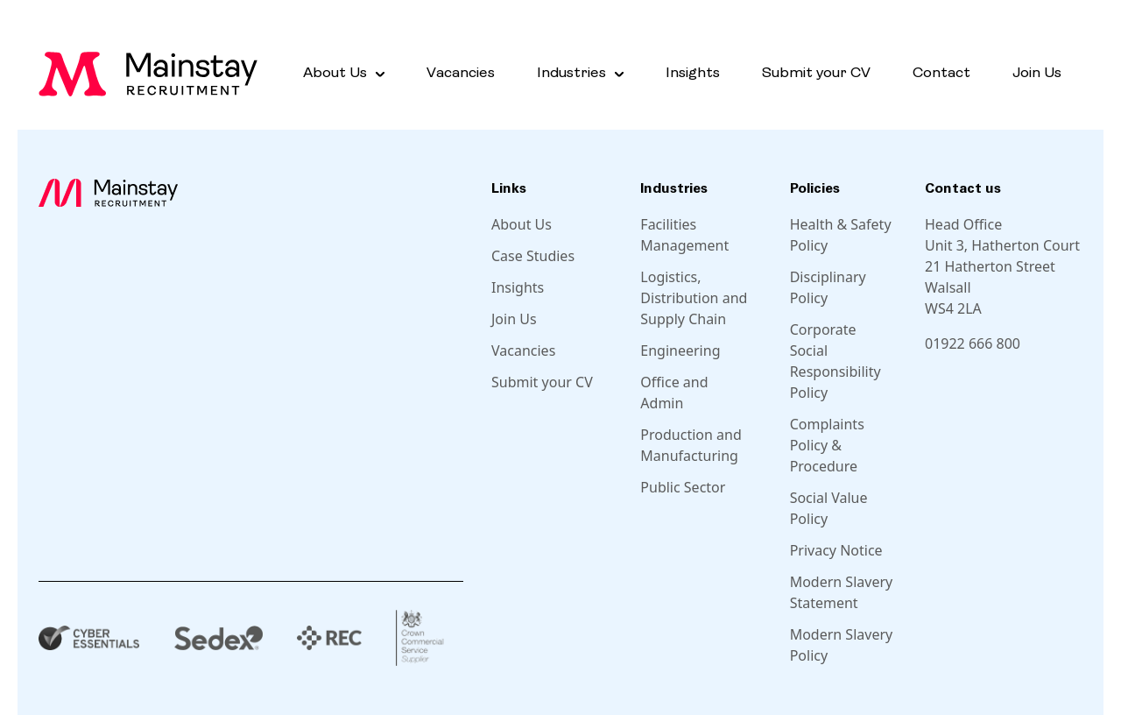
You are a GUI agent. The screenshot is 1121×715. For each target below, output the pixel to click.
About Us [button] (335, 73)
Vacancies (461, 73)
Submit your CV (816, 73)
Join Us (1036, 73)
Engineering (680, 350)
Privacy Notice (836, 550)
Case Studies (533, 255)
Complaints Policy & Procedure (827, 445)
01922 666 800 (972, 343)
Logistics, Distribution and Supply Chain (693, 298)
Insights (693, 73)
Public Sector (682, 487)
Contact (941, 73)
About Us (521, 224)
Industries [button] (571, 73)
